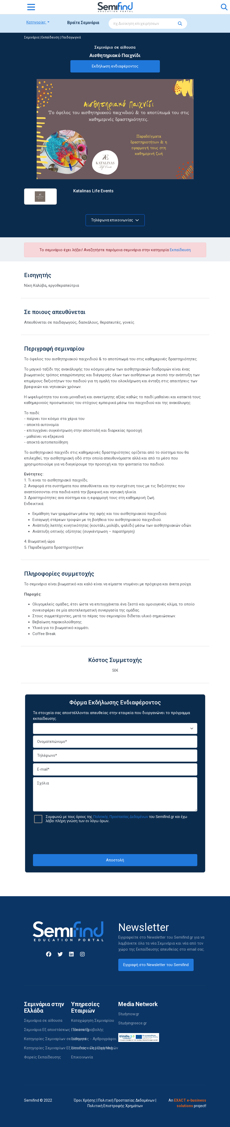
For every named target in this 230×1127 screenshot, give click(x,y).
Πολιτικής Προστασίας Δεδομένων (120, 817)
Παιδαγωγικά (71, 37)
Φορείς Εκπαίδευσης (42, 1057)
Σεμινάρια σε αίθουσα (43, 1020)
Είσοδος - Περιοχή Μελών (94, 1048)
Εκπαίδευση (50, 37)
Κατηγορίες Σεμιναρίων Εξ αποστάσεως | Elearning (68, 1048)
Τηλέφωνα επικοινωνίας (115, 220)
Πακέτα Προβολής (87, 1029)
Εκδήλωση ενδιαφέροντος (115, 66)
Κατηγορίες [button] (36, 22)
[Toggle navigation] (31, 7)
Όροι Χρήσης (85, 1100)
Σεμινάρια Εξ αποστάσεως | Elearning (56, 1029)
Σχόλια (115, 794)
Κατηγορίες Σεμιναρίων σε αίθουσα (55, 1038)
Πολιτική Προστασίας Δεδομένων (126, 1100)
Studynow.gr (128, 1014)
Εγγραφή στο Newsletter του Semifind (156, 964)
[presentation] (115, 838)
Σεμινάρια (31, 37)
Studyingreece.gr (132, 1023)
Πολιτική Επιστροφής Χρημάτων (115, 1106)
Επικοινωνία (82, 1057)
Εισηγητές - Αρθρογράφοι (93, 1038)
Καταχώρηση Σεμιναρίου (92, 1020)
